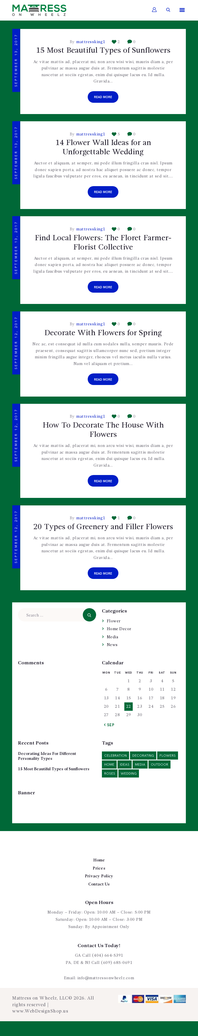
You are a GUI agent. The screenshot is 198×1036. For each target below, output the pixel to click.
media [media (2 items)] (140, 779)
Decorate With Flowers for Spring (103, 336)
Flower (114, 636)
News (112, 659)
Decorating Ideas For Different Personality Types (48, 770)
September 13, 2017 (16, 60)
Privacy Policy (99, 891)
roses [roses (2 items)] (109, 788)
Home (99, 875)
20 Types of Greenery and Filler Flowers (103, 536)
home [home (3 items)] (109, 779)
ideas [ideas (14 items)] (124, 779)
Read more (103, 98)
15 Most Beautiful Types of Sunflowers (103, 51)
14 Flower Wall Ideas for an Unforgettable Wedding (103, 148)
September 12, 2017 (16, 345)
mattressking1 (91, 42)
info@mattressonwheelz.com (106, 993)
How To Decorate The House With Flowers (103, 433)
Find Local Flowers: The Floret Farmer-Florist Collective (103, 244)
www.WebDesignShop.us (40, 1026)
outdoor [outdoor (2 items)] (159, 779)
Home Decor (119, 643)
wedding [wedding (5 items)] (129, 788)
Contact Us (99, 899)
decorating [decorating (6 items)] (143, 770)
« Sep (109, 739)
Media (113, 652)
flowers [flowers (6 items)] (168, 770)
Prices (99, 883)
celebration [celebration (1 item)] (115, 770)
